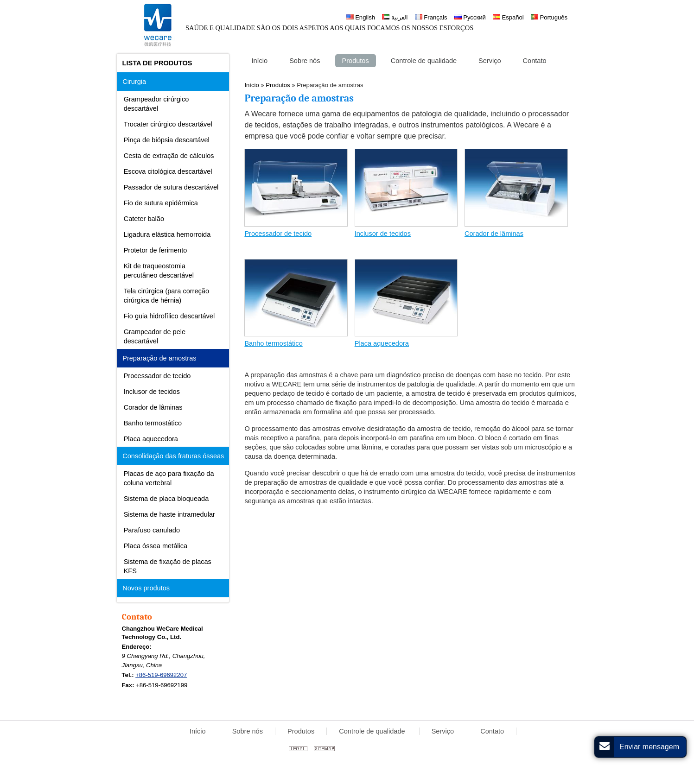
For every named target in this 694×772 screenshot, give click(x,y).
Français (431, 17)
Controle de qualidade (373, 731)
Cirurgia (134, 81)
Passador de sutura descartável (171, 187)
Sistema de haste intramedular (169, 514)
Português (549, 17)
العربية (395, 17)
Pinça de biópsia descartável (167, 140)
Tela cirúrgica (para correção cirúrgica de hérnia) (166, 295)
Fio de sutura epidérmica (161, 203)
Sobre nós (247, 731)
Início (199, 731)
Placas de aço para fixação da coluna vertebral (169, 478)
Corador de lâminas (494, 233)
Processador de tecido (278, 233)
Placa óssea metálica (155, 546)
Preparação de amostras (159, 358)
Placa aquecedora (382, 343)
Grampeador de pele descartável (154, 336)
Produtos (300, 731)
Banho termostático (273, 343)
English (361, 17)
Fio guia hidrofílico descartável (169, 316)
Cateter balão (144, 218)
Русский (470, 17)
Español (508, 17)
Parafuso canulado (152, 530)
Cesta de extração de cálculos (169, 155)
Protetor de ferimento (155, 250)
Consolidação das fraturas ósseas (173, 456)
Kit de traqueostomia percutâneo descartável (159, 270)
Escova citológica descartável (168, 171)
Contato (137, 617)
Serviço (444, 731)
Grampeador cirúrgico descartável (156, 103)
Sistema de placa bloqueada (166, 498)
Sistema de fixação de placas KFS (167, 566)
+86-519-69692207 (161, 674)
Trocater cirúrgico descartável (168, 124)
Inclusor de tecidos (383, 233)
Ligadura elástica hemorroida (167, 234)
